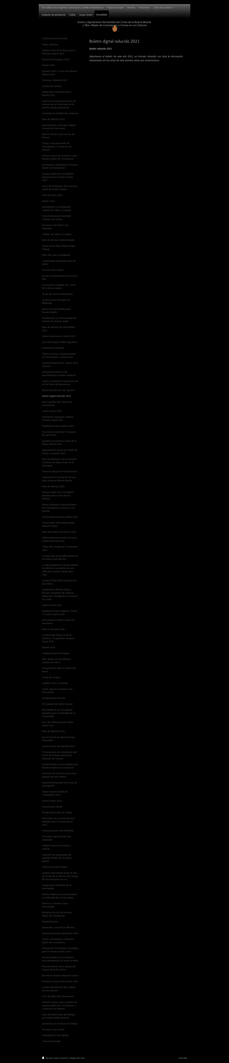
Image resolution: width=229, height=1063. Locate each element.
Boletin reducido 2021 (100, 48)
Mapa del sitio (77, 1058)
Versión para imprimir (55, 1058)
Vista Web (182, 1058)
